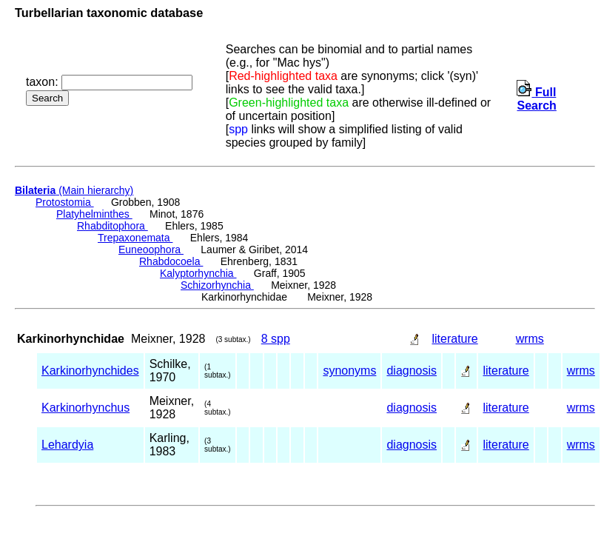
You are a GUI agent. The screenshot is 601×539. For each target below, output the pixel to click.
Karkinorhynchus (85, 407)
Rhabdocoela (171, 261)
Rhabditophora (112, 226)
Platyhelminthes (94, 214)
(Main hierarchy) (74, 190)
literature (454, 338)
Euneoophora (151, 249)
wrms (530, 338)
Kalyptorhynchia (198, 273)
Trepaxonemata (135, 238)
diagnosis (411, 370)
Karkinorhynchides (90, 370)
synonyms (349, 370)
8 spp (275, 338)
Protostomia (65, 202)
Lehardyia (67, 444)
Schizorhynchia (217, 285)
